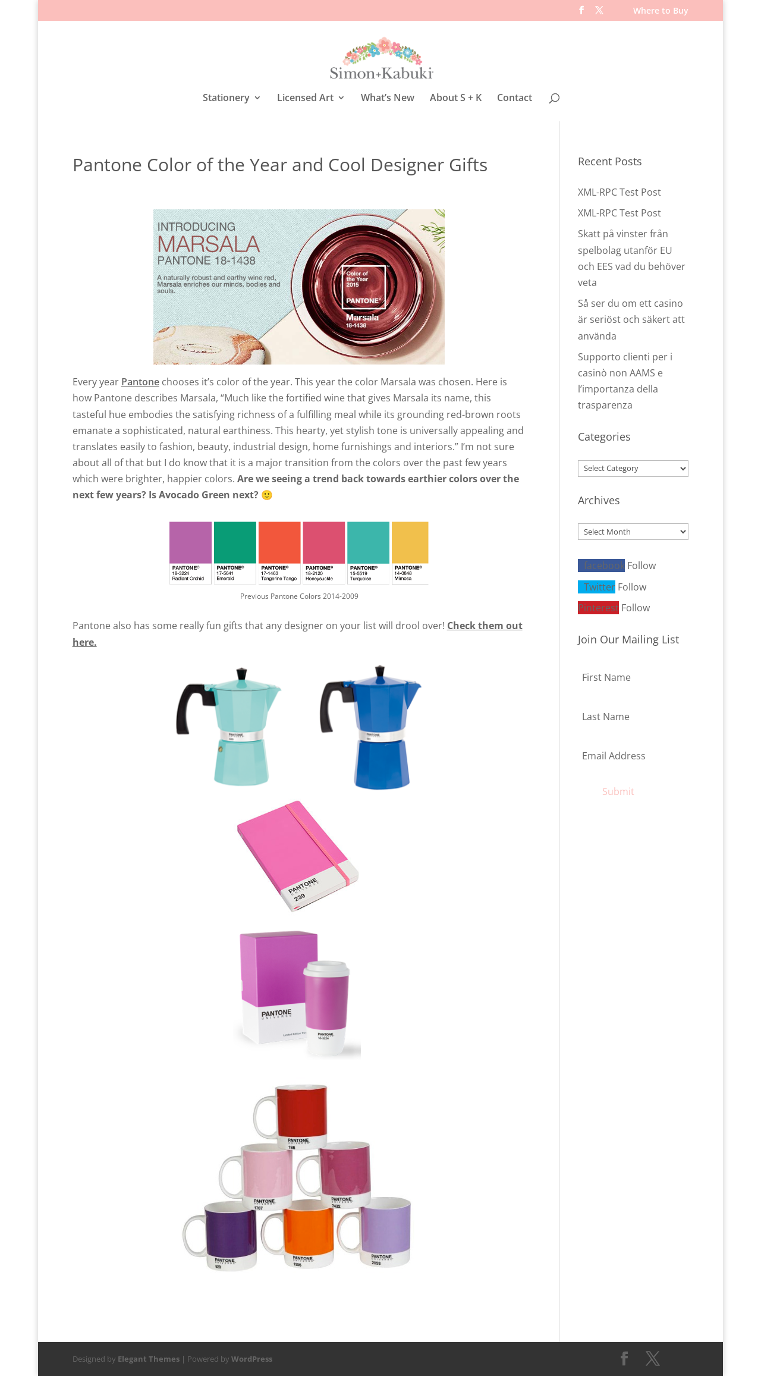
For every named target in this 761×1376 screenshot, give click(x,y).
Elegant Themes (149, 1358)
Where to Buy (660, 11)
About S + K (456, 98)
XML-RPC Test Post (619, 192)
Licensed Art (305, 98)
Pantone (140, 381)
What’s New (387, 98)
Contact (514, 98)
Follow (641, 565)
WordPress (251, 1358)
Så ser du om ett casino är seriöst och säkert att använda (631, 319)
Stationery (226, 98)
